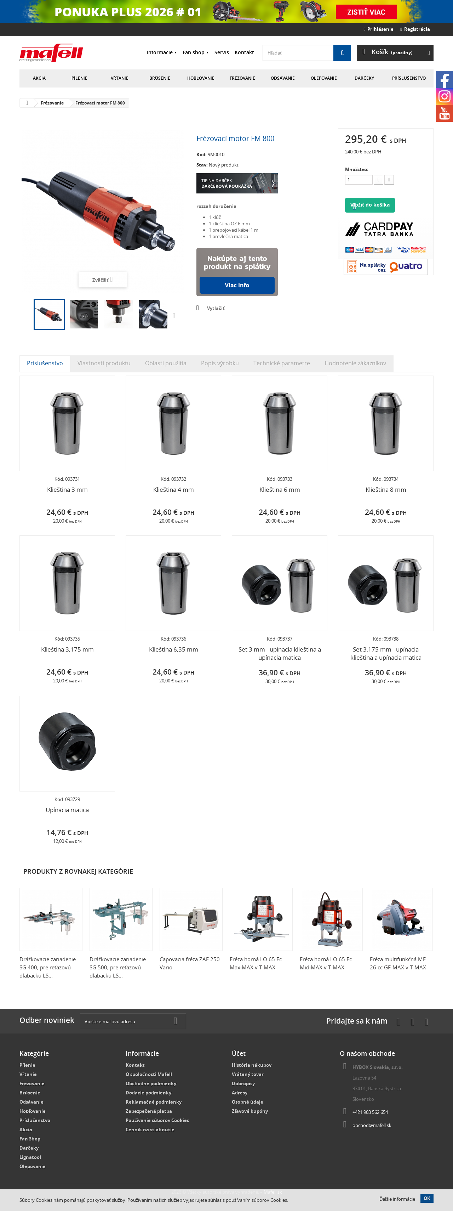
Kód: (201, 154)
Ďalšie (175, 315)
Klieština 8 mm (386, 489)
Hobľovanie (200, 78)
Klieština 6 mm (279, 489)
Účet (239, 1053)
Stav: (202, 165)
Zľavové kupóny (250, 1111)
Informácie (160, 52)
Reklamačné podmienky (154, 1102)
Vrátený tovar (248, 1074)
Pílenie (79, 78)
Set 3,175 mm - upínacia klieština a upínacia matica (386, 653)
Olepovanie (324, 78)
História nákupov (251, 1065)
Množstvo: (356, 169)
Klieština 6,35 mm (173, 649)
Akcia (39, 78)
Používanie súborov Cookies (157, 1120)
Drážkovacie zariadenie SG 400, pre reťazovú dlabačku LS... (47, 967)
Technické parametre (281, 363)
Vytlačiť (216, 308)
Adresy (239, 1092)
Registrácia (415, 29)
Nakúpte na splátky (237, 272)
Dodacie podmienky (148, 1092)
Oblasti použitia (166, 363)
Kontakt (244, 52)
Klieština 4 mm (173, 489)
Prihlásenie (379, 29)
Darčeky (364, 78)
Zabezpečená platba (149, 1111)
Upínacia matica (67, 810)
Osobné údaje (247, 1102)
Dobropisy (243, 1083)
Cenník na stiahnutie (150, 1129)
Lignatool (30, 1157)
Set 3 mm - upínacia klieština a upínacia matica (280, 653)
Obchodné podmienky (151, 1083)
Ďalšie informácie (397, 1199)
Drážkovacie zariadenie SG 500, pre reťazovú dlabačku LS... (118, 967)
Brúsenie (159, 78)
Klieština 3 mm (67, 489)
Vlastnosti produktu (104, 363)
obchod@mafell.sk (371, 1125)
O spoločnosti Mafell (149, 1074)
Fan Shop (29, 1139)
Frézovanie (242, 78)
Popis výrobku (220, 363)
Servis (221, 52)
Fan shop (194, 52)
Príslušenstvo (409, 78)
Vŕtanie (119, 78)
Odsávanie (283, 78)
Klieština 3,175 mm (67, 649)
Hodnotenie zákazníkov (355, 363)
